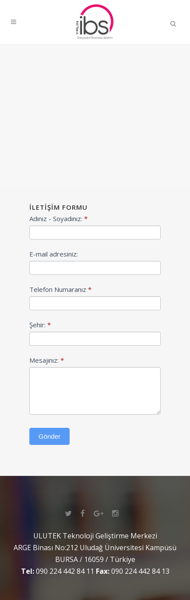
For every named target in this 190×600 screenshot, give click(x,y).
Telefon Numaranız (60, 289)
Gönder (49, 436)
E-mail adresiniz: (53, 254)
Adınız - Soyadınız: (58, 218)
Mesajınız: (46, 360)
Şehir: (40, 324)
